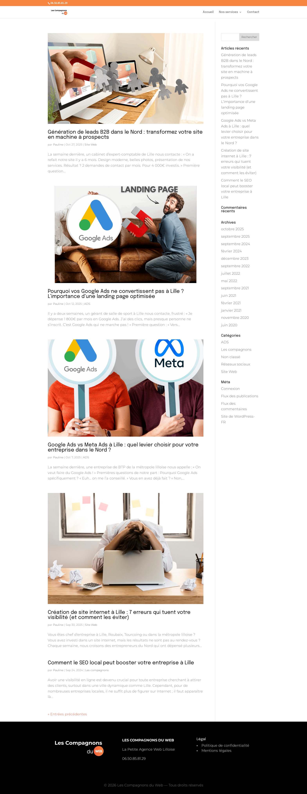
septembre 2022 (235, 266)
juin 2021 (228, 295)
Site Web (91, 144)
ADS (87, 304)
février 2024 (231, 251)
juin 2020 (229, 325)
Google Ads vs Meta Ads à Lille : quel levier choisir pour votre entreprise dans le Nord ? (123, 447)
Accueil (208, 12)
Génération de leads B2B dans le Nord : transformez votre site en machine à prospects (125, 134)
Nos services (228, 12)
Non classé (230, 357)
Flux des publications (239, 396)
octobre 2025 (232, 229)
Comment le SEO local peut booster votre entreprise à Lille (121, 662)
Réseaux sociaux (235, 364)
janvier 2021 (231, 310)
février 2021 (231, 303)
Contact (253, 12)
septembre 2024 (235, 244)
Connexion (230, 389)
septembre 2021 (235, 288)
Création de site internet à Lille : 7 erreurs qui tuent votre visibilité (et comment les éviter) (119, 615)
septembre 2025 (235, 236)
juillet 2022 (230, 273)
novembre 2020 (235, 318)
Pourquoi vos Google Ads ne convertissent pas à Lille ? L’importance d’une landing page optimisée (116, 294)
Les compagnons (97, 670)
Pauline (58, 144)
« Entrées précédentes (67, 714)
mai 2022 (229, 281)
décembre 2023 (234, 258)
